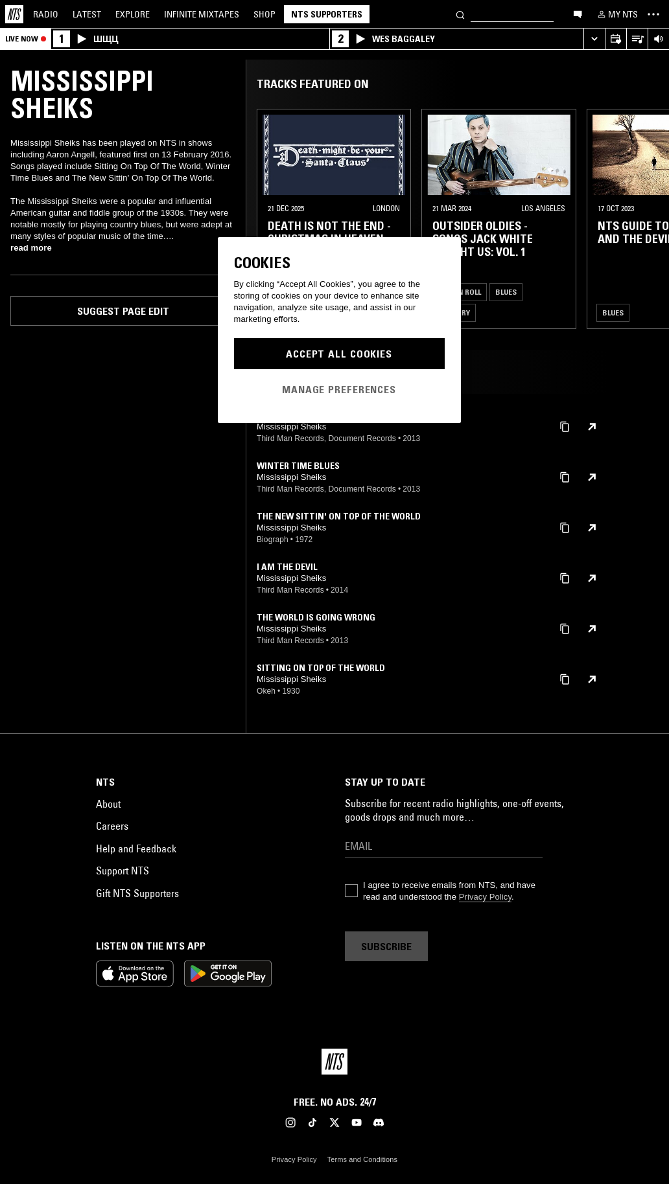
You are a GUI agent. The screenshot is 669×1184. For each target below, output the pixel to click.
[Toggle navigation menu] (653, 14)
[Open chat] (577, 13)
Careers (112, 825)
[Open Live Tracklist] (637, 39)
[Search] (460, 14)
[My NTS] (616, 14)
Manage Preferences (339, 389)
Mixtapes (201, 14)
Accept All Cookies (339, 353)
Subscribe (386, 946)
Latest (87, 14)
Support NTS (122, 870)
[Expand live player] (594, 39)
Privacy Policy (485, 897)
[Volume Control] (658, 39)
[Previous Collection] (644, 219)
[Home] (14, 14)
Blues (506, 292)
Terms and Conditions (362, 1159)
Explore (132, 14)
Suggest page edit (123, 310)
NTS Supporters (326, 14)
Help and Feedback (136, 848)
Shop (264, 14)
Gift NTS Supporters (137, 893)
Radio (45, 14)
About (108, 803)
